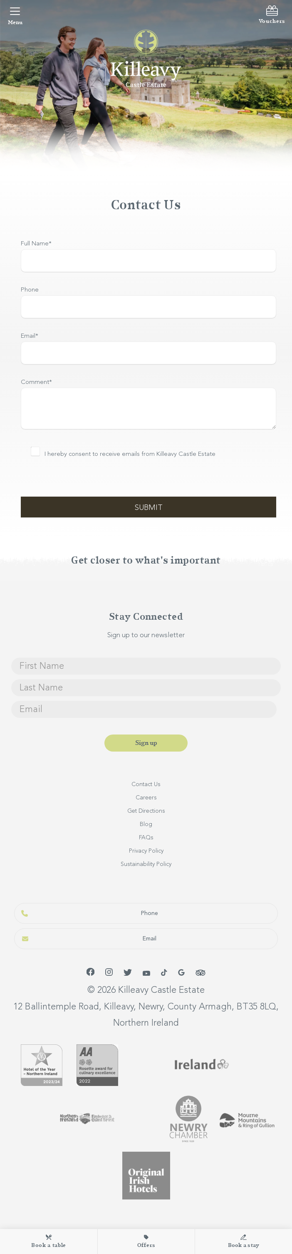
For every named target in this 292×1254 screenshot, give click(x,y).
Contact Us (146, 784)
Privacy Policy (146, 851)
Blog (146, 824)
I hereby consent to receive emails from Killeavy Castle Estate (130, 454)
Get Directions (146, 811)
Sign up (146, 743)
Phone (30, 290)
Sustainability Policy (146, 864)
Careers (146, 798)
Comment (36, 382)
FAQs (146, 838)
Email (29, 336)
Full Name (36, 244)
